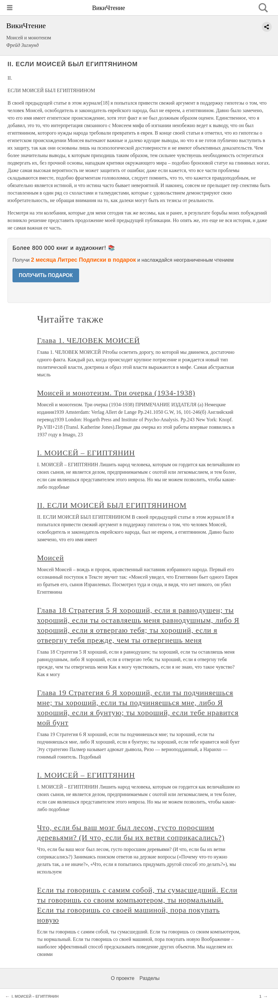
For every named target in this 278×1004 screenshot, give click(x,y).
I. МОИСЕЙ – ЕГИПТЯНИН (86, 453)
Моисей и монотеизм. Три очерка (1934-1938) (116, 393)
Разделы (149, 978)
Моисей (50, 558)
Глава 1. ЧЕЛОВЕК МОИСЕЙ (88, 340)
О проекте (122, 978)
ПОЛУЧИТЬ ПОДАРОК (46, 275)
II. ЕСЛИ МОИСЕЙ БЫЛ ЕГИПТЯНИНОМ (112, 505)
